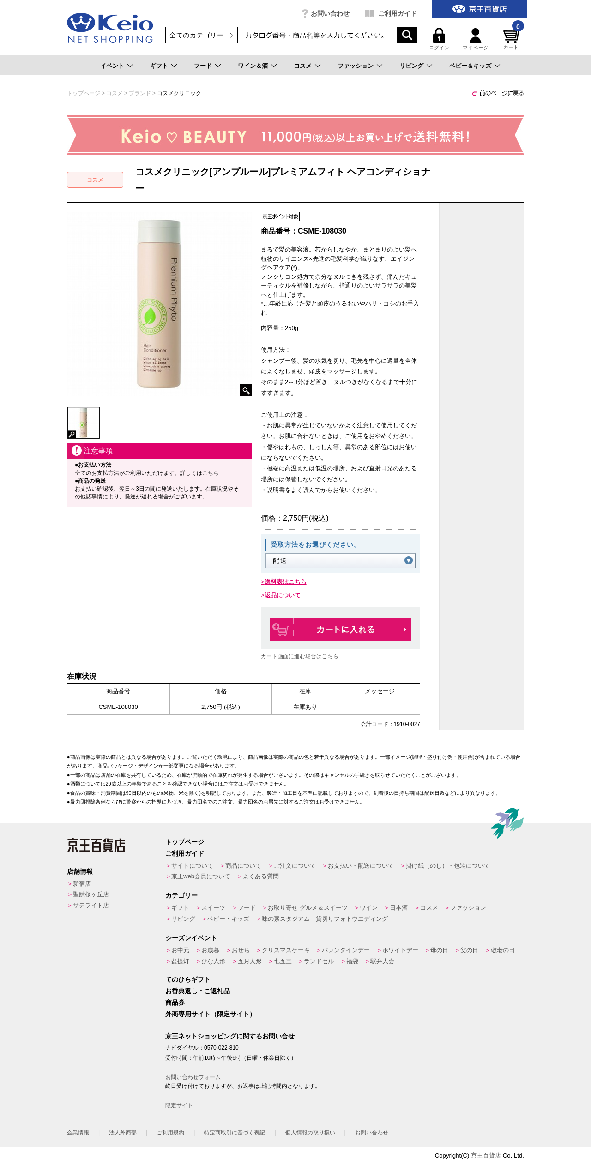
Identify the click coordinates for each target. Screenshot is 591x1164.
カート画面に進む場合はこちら (299, 656)
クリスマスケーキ (286, 950)
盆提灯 (180, 961)
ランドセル (319, 961)
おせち (241, 950)
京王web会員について (200, 876)
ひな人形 (213, 961)
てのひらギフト (188, 979)
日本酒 (399, 907)
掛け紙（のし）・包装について (448, 865)
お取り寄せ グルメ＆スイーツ (308, 907)
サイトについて (192, 865)
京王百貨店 (486, 1155)
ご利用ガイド (397, 13)
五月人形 (250, 961)
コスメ (303, 65)
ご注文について (295, 865)
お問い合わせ (330, 13)
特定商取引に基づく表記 (234, 1132)
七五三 (283, 961)
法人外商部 (123, 1132)
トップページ (184, 842)
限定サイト (179, 1105)
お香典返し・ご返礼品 (197, 991)
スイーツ (213, 907)
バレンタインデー (346, 950)
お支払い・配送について (361, 865)
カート (512, 39)
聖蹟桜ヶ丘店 (91, 894)
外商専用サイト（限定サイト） (210, 1014)
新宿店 (82, 883)
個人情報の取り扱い (310, 1132)
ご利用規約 (170, 1132)
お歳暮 (210, 950)
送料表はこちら (286, 581)
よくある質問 (261, 876)
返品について (283, 595)
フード (203, 65)
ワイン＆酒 (253, 65)
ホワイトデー (400, 950)
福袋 (352, 961)
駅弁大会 (382, 961)
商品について (243, 865)
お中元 (180, 950)
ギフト (159, 65)
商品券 (175, 1002)
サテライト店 (91, 905)
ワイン (369, 907)
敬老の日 (503, 950)
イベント (112, 65)
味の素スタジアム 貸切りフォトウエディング (325, 918)
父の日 (469, 950)
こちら (210, 473)
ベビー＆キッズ (470, 65)
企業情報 (78, 1132)
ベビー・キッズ (228, 918)
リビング (411, 65)
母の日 (439, 950)
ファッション (356, 65)
